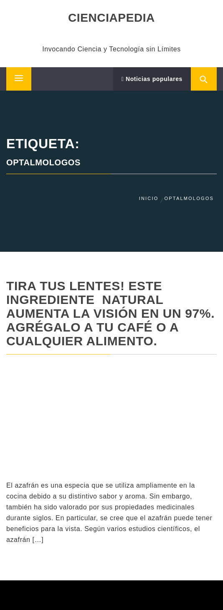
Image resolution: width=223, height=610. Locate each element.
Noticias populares (152, 79)
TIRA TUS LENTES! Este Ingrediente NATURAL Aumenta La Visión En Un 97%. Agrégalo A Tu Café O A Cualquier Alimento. (110, 313)
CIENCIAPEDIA (111, 17)
